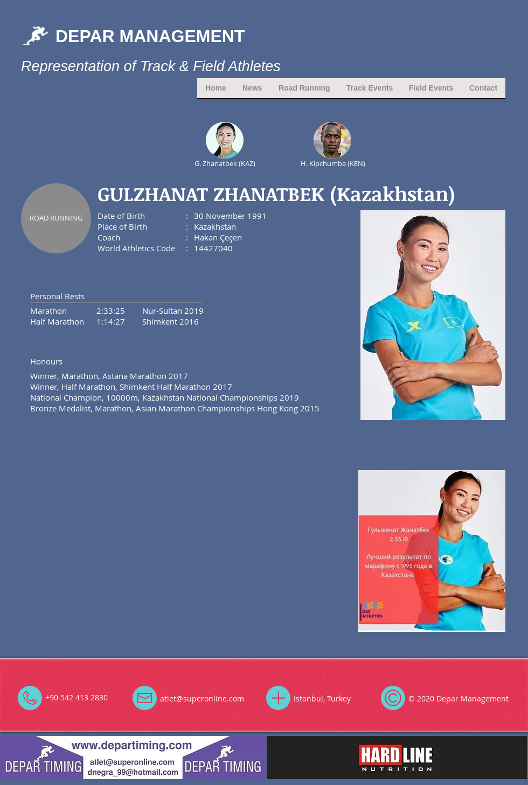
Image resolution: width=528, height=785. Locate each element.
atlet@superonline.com (202, 698)
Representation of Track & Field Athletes (151, 66)
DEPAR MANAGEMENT (150, 36)
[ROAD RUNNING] (56, 218)
